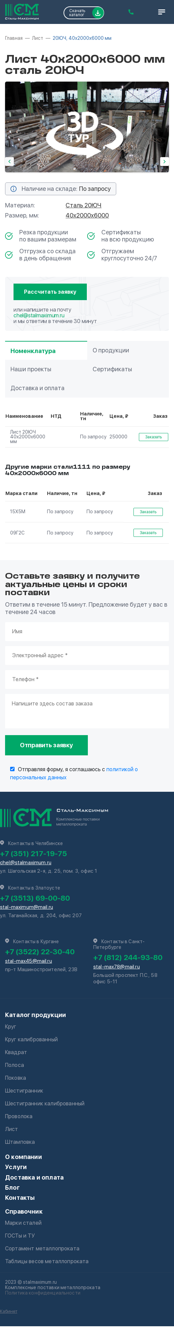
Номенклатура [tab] (32, 350)
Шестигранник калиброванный (44, 1103)
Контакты (20, 1197)
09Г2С (17, 532)
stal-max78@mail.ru (116, 967)
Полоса (14, 1065)
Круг (11, 1026)
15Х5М (17, 511)
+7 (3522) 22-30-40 (40, 951)
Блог (12, 1187)
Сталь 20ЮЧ (83, 205)
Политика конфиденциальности (42, 1293)
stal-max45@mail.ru (28, 961)
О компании (23, 1156)
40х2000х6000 (87, 215)
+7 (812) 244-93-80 (128, 957)
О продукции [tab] (111, 350)
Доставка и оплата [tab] (37, 388)
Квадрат (16, 1052)
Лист (11, 1129)
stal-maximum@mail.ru (26, 907)
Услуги (16, 1166)
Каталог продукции (35, 1014)
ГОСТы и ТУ (20, 1235)
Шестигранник (24, 1091)
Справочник (24, 1211)
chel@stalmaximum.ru (39, 315)
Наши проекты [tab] (30, 369)
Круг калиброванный (31, 1039)
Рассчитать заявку (50, 292)
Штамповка (20, 1142)
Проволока (18, 1116)
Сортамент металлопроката (42, 1248)
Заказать (153, 437)
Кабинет (8, 1311)
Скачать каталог (86, 13)
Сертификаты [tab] (112, 369)
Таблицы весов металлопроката (47, 1261)
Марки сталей (23, 1223)
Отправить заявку (46, 745)
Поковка (15, 1078)
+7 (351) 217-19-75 (33, 853)
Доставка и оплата (34, 1177)
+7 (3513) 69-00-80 (35, 898)
